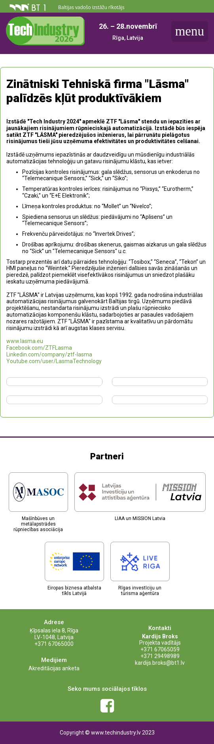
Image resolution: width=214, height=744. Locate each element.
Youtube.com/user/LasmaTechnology (54, 361)
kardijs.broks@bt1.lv (160, 663)
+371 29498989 (160, 656)
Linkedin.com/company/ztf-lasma (49, 354)
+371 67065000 (54, 644)
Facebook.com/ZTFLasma (39, 348)
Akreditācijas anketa (54, 668)
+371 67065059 (160, 649)
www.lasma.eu (24, 341)
